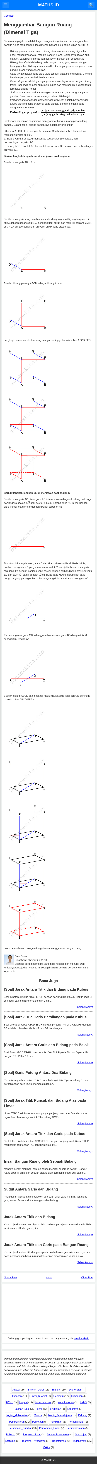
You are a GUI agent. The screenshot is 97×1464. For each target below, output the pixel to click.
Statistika (10, 1441)
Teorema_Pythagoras (34, 1441)
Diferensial (75, 1389)
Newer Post (10, 1277)
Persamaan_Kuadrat (20, 1428)
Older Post (87, 1277)
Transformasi (59, 1441)
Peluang (82, 1415)
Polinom (10, 1434)
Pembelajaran (17, 1421)
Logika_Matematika (17, 1415)
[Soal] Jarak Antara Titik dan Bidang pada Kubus (46, 989)
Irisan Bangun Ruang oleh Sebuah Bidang (40, 1161)
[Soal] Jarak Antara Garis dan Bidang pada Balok (46, 1045)
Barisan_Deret (36, 1389)
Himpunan (77, 1396)
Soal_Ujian (81, 1434)
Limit (39, 1409)
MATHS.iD (48, 5)
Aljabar (16, 1389)
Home (49, 1277)
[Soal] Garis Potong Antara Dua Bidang (38, 1073)
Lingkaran (55, 1409)
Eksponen (16, 1396)
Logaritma (72, 1409)
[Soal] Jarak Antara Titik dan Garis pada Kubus (44, 1134)
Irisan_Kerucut (43, 1402)
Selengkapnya (85, 1007)
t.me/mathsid (81, 1338)
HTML (9, 1402)
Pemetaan (38, 1421)
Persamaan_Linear (49, 1428)
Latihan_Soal (22, 1409)
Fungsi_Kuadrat (38, 1396)
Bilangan (56, 1389)
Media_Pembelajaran (60, 1415)
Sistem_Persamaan (58, 1434)
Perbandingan (76, 1421)
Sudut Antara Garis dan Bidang (31, 1189)
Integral (23, 1402)
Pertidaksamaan (76, 1428)
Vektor (46, 1447)
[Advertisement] (48, 1308)
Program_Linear (32, 1434)
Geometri (58, 1396)
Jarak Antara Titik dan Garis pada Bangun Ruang (46, 1245)
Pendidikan (56, 1421)
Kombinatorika (66, 1402)
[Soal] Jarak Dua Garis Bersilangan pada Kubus (45, 1017)
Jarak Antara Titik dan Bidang (29, 1217)
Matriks (38, 1415)
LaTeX (83, 1402)
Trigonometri (80, 1441)
